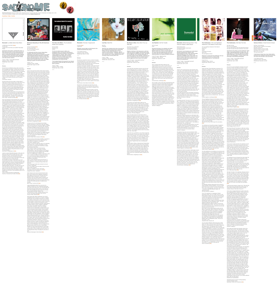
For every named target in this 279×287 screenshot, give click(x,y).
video (14, 45)
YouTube (13, 16)
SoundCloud (4, 16)
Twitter (9, 16)
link (16, 97)
